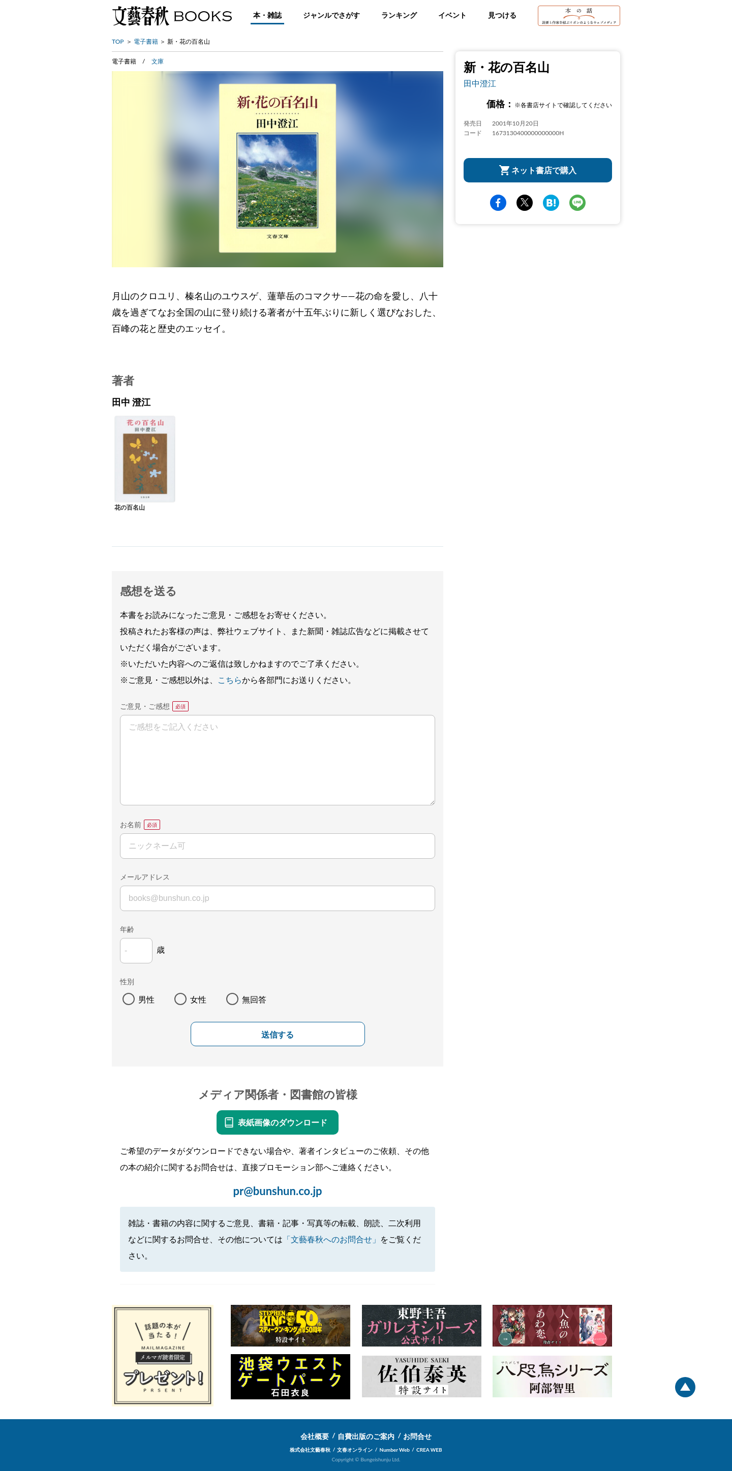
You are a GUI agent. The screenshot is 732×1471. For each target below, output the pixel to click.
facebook (498, 203)
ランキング (399, 15)
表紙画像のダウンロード (282, 1122)
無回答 (254, 999)
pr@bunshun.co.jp (277, 1191)
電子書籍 (146, 41)
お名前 (130, 824)
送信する (277, 1034)
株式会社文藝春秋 (310, 1450)
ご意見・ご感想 (145, 706)
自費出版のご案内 (366, 1436)
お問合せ (417, 1436)
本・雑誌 (267, 15)
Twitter (524, 203)
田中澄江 (480, 83)
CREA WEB (429, 1450)
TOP (118, 41)
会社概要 (314, 1436)
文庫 (157, 61)
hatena (551, 203)
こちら (230, 679)
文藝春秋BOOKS (172, 15)
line (577, 203)
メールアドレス (145, 876)
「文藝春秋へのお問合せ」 (331, 1239)
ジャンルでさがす (331, 15)
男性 (146, 999)
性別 (127, 981)
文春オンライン (355, 1450)
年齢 (127, 929)
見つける (502, 15)
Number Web (395, 1450)
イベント (452, 15)
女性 (198, 999)
